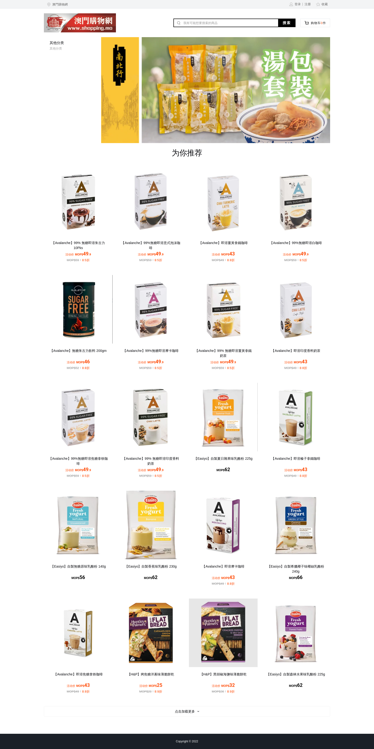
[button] (57, 4)
